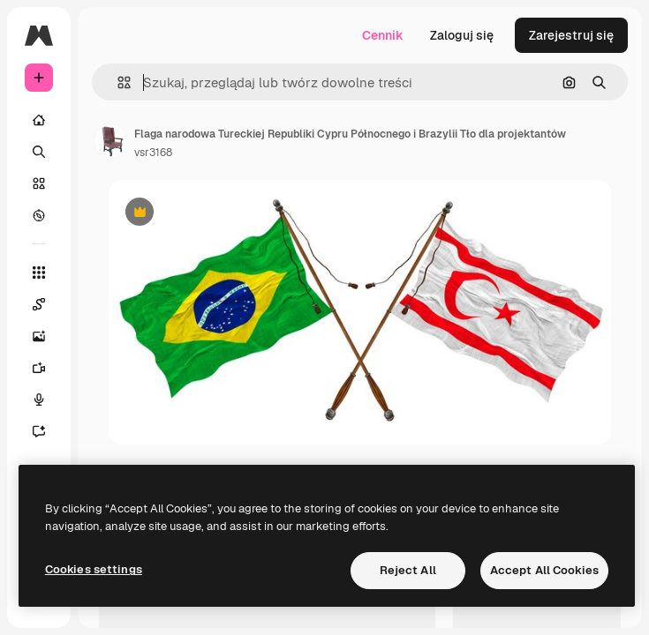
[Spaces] (39, 304)
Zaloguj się (462, 35)
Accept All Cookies (544, 570)
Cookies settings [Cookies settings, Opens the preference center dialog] (93, 569)
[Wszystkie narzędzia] (39, 272)
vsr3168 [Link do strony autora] (153, 153)
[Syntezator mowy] (39, 399)
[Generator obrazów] (39, 336)
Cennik (383, 35)
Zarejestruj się (571, 35)
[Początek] (39, 120)
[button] (117, 82)
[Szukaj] (39, 152)
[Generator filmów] (39, 368)
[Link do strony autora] (111, 141)
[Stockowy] (39, 183)
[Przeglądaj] (39, 215)
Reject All (408, 570)
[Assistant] (39, 431)
